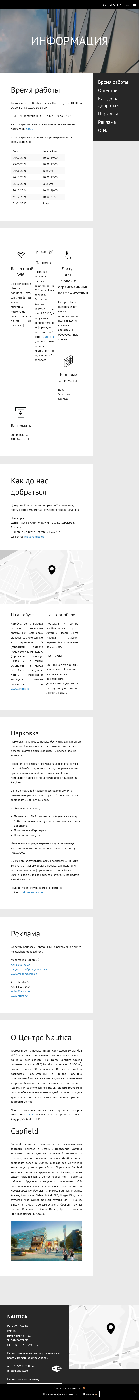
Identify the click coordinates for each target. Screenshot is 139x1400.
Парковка (108, 114)
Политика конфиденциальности (60, 1394)
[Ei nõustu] (134, 1392)
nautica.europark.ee (30, 892)
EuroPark (48, 336)
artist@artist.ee (20, 991)
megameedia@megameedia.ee (30, 969)
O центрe (108, 90)
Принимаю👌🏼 (90, 1394)
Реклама (107, 122)
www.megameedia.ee (24, 974)
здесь (29, 129)
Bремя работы (113, 82)
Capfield (29, 1114)
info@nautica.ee (34, 536)
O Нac (104, 130)
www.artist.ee (19, 996)
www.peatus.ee (20, 688)
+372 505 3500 (20, 964)
